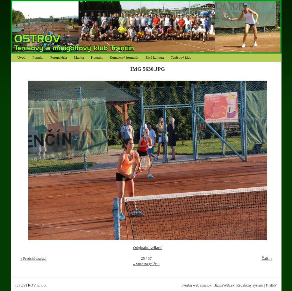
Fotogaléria (58, 57)
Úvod (21, 57)
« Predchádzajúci (33, 258)
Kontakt (97, 57)
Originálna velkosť (147, 247)
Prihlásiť (271, 285)
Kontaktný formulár (124, 57)
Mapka (79, 57)
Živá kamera (155, 57)
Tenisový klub (181, 57)
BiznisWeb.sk (223, 285)
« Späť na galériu (146, 264)
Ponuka (37, 57)
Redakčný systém (249, 285)
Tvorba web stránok (196, 285)
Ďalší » (266, 258)
